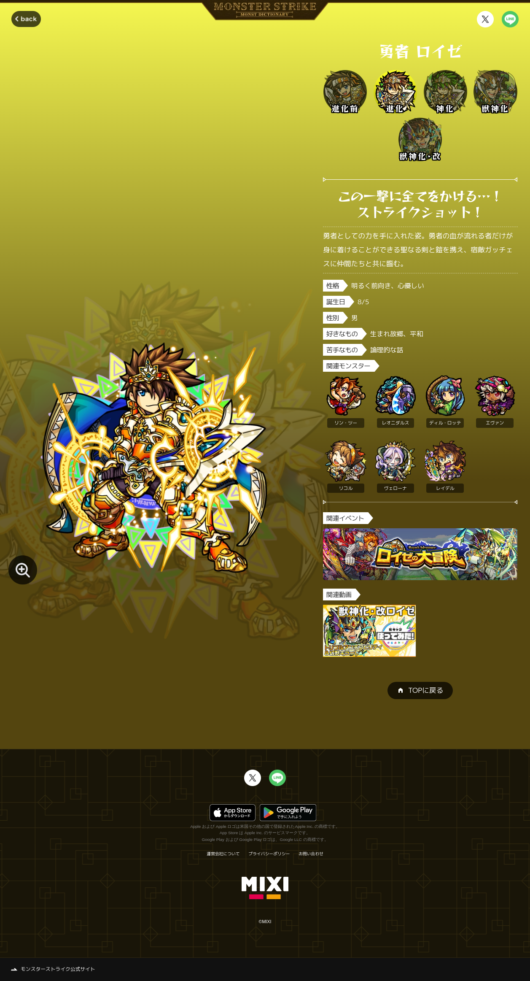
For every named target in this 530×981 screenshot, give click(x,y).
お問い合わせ (311, 854)
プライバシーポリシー (269, 854)
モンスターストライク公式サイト (58, 969)
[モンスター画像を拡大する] (23, 569)
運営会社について (223, 854)
